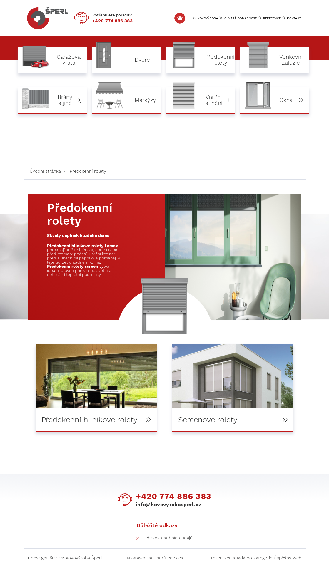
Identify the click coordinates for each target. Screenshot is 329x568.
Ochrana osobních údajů (167, 538)
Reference (272, 18)
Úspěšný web (287, 558)
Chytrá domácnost (240, 18)
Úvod (179, 18)
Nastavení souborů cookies (155, 558)
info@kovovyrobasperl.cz (168, 504)
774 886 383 (112, 21)
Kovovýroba (208, 18)
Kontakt (294, 18)
